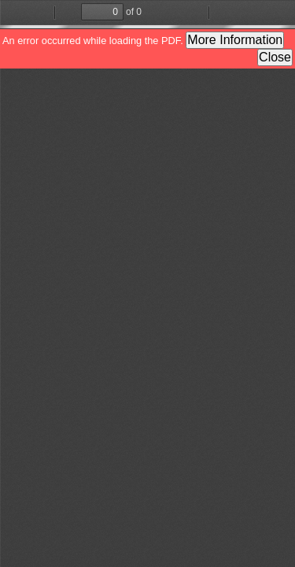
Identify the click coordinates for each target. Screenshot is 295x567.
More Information (234, 39)
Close (275, 57)
